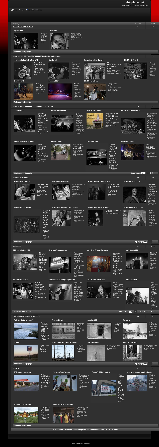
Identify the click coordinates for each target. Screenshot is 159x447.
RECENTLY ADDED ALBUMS (23, 27)
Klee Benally (52, 60)
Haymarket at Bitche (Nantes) (98, 207)
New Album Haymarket (60, 181)
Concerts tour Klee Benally (93, 60)
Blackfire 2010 (53, 81)
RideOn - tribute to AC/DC (22, 250)
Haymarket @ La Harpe (22, 181)
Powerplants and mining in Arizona (64, 342)
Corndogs (53, 30)
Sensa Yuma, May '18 (20, 279)
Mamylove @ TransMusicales (97, 250)
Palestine (126, 320)
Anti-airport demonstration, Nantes (139, 372)
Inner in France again (94, 110)
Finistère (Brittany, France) (23, 320)
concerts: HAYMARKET (21, 178)
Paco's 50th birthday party (130, 110)
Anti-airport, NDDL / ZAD (22, 404)
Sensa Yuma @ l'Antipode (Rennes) (62, 279)
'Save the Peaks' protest (61, 372)
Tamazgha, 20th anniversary (63, 404)
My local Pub (18, 30)
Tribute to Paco (92, 142)
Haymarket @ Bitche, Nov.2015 (99, 181)
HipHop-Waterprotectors (58, 250)
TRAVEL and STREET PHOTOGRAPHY (26, 316)
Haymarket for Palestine (22, 207)
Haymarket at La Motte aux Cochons (65, 207)
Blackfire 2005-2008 (131, 60)
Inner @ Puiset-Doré (58, 110)
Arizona (16, 342)
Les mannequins (93, 342)
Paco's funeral (56, 142)
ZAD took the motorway (22, 372)
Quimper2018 (18, 110)
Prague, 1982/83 (57, 320)
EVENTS (16, 368)
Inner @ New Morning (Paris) (24, 142)
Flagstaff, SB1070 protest (101, 372)
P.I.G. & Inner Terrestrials (96, 279)
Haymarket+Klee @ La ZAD (133, 207)
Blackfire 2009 (19, 81)
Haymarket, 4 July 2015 (132, 181)
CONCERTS (17, 246)
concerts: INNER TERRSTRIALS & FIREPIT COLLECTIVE (33, 106)
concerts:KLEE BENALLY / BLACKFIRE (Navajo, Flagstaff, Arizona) (37, 56)
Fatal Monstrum (131, 279)
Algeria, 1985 (92, 320)
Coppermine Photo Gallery (84, 443)
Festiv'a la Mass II (127, 142)
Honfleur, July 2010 (130, 342)
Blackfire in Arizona (91, 81)
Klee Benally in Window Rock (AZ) (26, 60)
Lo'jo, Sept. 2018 (132, 250)
